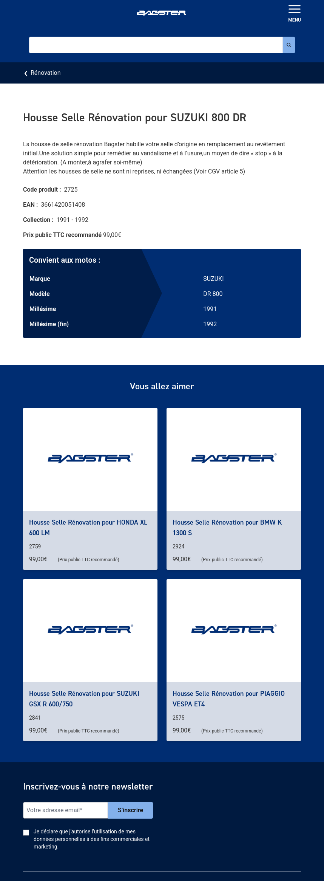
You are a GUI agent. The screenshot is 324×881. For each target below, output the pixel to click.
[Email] (65, 810)
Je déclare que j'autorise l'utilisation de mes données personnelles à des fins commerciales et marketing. (92, 839)
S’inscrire (130, 810)
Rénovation (46, 72)
